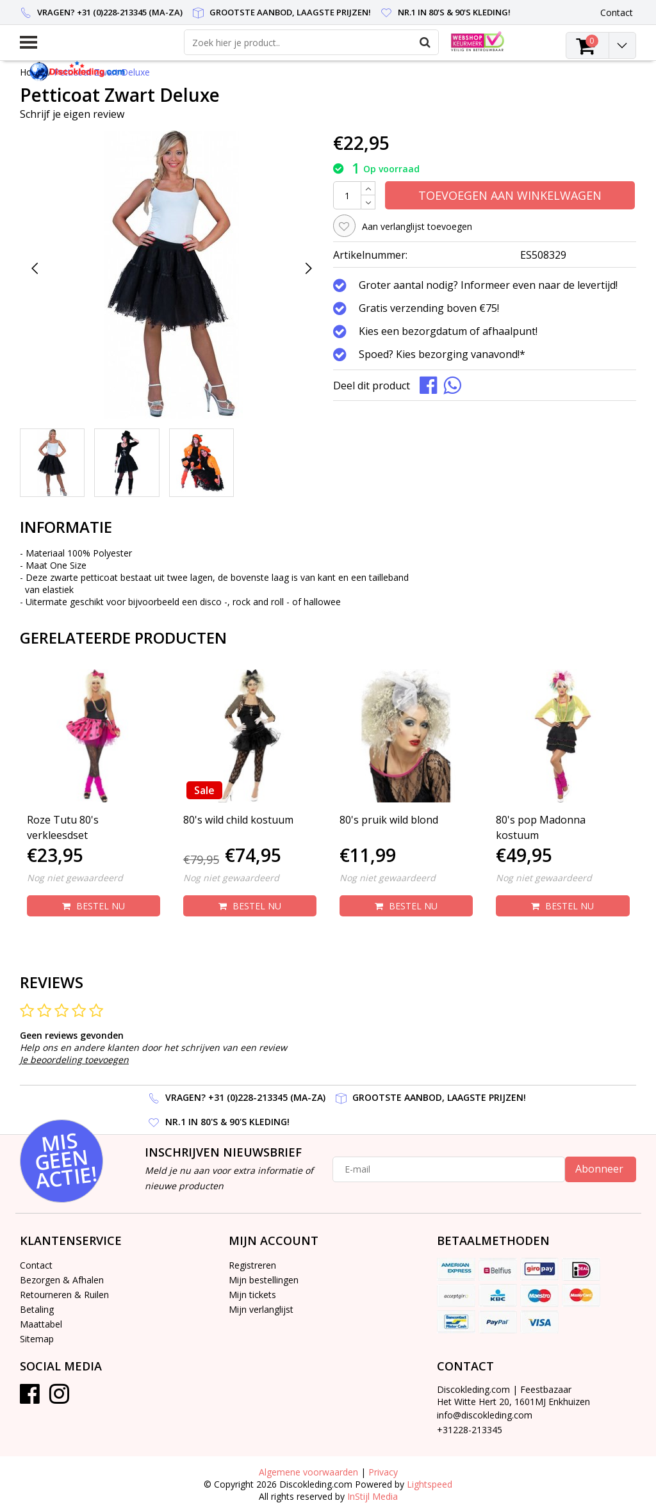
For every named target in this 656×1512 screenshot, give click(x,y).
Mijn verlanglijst (261, 1309)
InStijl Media (372, 1496)
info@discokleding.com (484, 1415)
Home (32, 72)
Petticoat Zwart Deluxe (102, 72)
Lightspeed (429, 1484)
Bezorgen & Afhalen (62, 1280)
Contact (36, 1265)
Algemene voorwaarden (308, 1472)
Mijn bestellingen (264, 1280)
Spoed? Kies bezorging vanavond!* (442, 354)
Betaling (37, 1309)
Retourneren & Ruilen (64, 1294)
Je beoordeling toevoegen (74, 1059)
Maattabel (41, 1324)
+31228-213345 (469, 1430)
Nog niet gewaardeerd (75, 878)
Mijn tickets (252, 1294)
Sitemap (37, 1339)
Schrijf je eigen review (72, 114)
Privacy (383, 1472)
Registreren (252, 1265)
